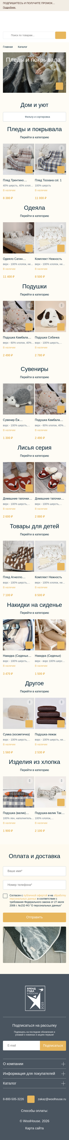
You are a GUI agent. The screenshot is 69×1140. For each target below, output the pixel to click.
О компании (13, 1064)
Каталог (22, 46)
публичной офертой (35, 895)
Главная (8, 46)
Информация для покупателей (29, 1073)
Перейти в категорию (34, 137)
